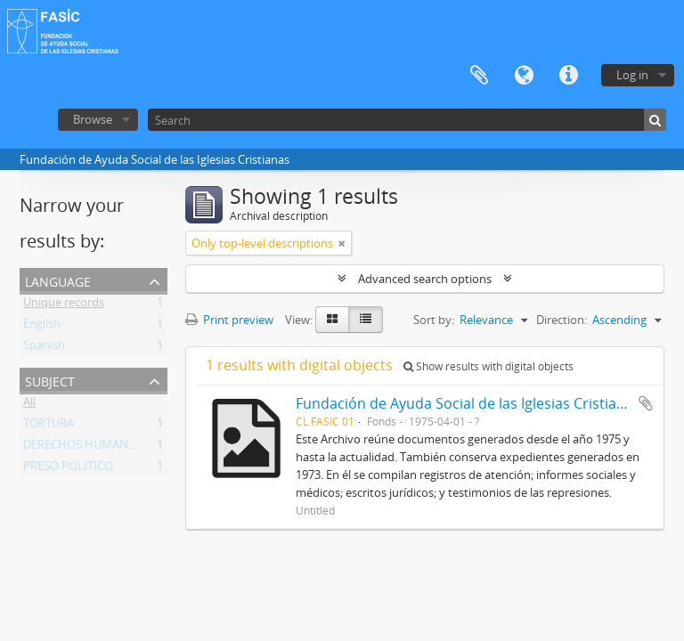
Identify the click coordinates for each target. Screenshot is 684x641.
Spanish (44, 348)
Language (523, 75)
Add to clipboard (646, 403)
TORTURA (48, 426)
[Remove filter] (342, 243)
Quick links (568, 75)
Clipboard (479, 75)
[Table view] (365, 319)
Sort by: (433, 320)
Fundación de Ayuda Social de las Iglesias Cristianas (468, 403)
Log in (632, 75)
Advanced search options (424, 279)
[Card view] (332, 319)
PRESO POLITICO (68, 469)
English (42, 327)
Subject (50, 380)
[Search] (407, 120)
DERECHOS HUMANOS (83, 448)
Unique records (63, 305)
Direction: (561, 320)
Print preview (229, 320)
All (29, 405)
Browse (92, 119)
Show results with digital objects (488, 366)
